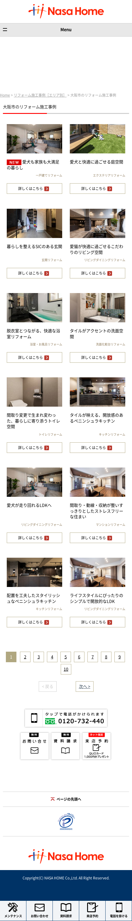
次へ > (84, 686)
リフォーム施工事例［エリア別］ (40, 95)
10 (66, 669)
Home (5, 95)
